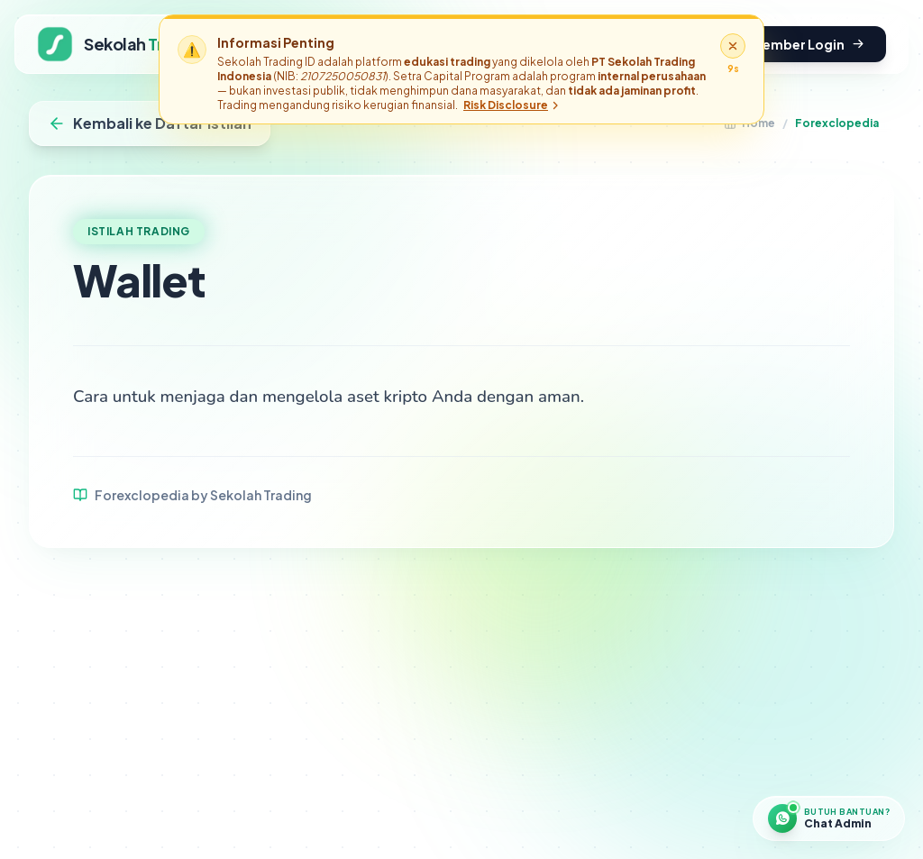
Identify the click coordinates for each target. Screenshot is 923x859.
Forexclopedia (837, 123)
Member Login (807, 44)
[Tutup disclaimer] (732, 46)
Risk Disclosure (512, 105)
